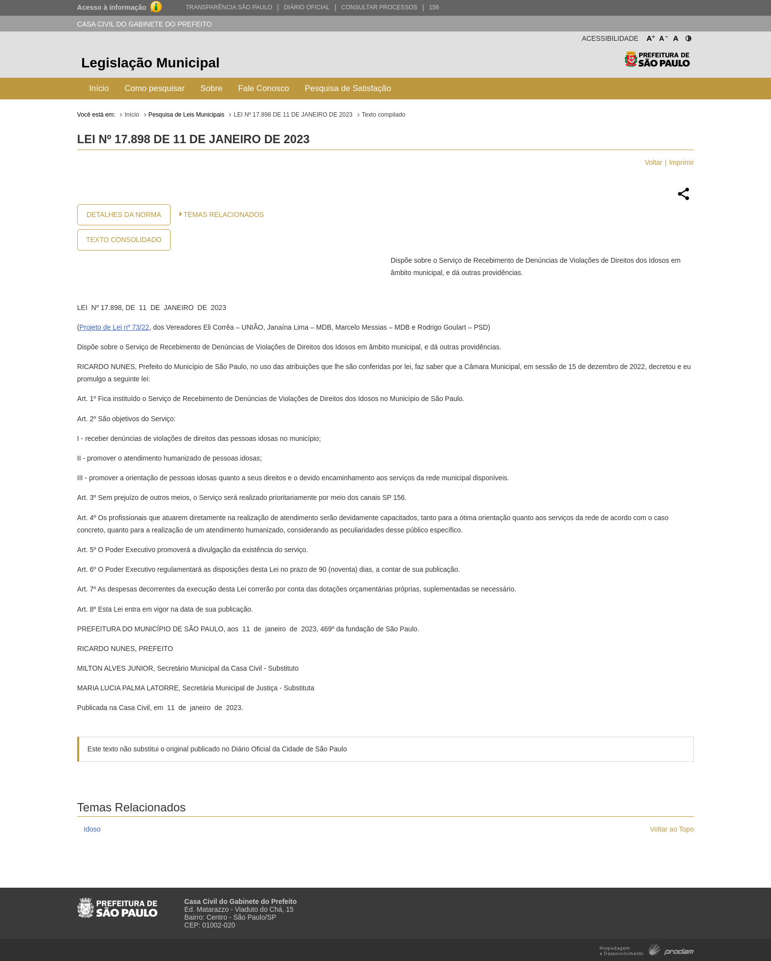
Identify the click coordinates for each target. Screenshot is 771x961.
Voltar (653, 162)
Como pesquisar (154, 88)
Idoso (92, 829)
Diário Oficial (306, 7)
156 (434, 7)
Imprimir (681, 162)
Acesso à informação (112, 7)
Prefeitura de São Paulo (657, 64)
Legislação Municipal (150, 62)
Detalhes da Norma (124, 214)
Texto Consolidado (124, 240)
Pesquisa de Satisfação (348, 88)
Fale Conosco (263, 88)
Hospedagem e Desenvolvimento (647, 949)
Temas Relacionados (223, 214)
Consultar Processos (379, 7)
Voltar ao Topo (672, 829)
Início (99, 88)
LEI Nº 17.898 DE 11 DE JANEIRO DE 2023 (293, 114)
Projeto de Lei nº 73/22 (114, 327)
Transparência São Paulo (229, 7)
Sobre (212, 88)
